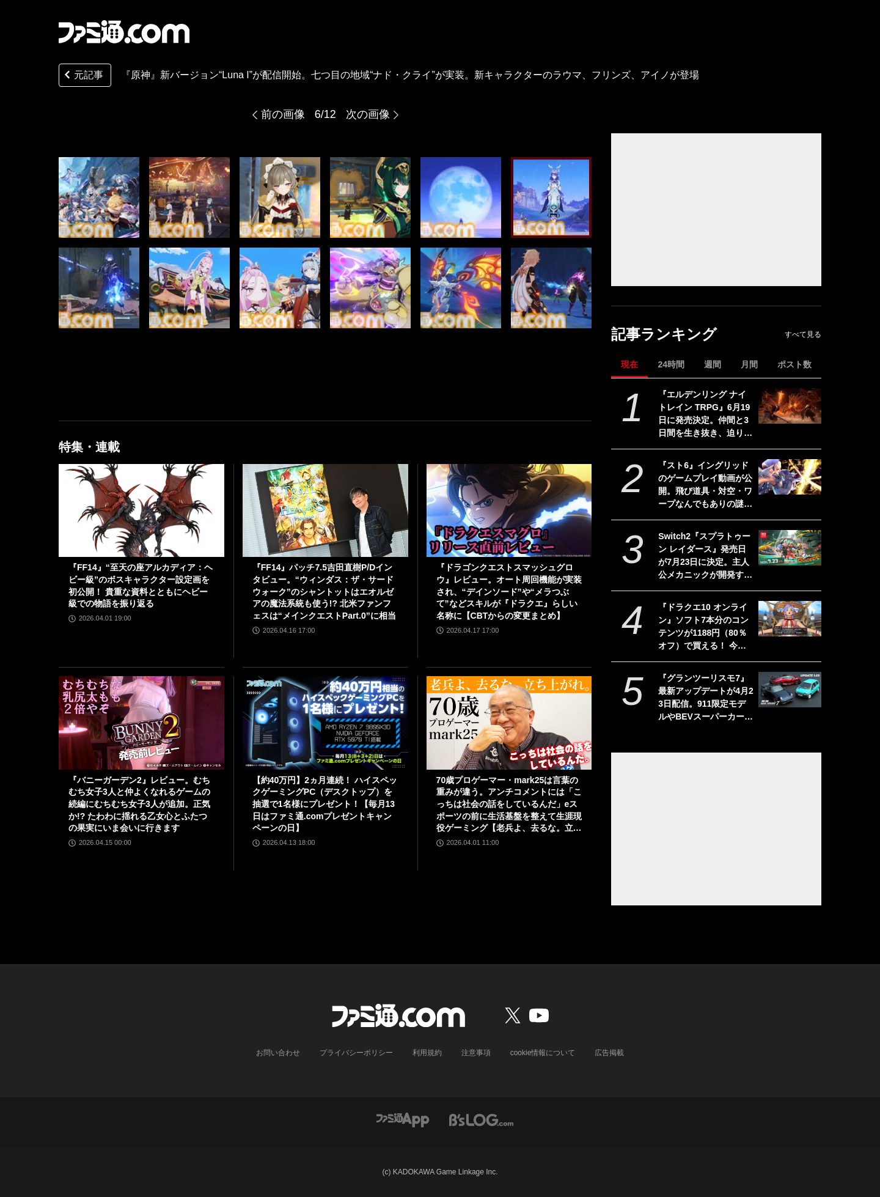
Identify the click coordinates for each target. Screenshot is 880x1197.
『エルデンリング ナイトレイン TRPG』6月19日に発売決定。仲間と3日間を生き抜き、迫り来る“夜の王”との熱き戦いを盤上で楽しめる (705, 414)
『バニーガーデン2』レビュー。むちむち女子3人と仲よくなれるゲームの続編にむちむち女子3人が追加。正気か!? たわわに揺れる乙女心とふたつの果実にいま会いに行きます (139, 804)
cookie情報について (543, 1052)
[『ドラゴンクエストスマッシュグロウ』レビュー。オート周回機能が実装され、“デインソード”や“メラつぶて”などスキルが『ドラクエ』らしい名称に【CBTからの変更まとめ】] (509, 510)
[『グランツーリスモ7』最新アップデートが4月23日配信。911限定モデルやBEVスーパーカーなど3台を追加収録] (789, 689)
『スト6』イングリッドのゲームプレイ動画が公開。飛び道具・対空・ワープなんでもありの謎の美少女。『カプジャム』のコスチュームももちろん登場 (705, 485)
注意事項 (476, 1052)
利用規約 (427, 1052)
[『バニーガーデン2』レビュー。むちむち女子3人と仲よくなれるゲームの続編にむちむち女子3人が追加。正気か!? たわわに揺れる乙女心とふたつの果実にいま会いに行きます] (141, 722)
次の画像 (368, 114)
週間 (712, 364)
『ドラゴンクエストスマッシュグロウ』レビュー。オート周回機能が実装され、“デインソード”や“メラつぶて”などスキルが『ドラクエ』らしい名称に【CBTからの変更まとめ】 (509, 591)
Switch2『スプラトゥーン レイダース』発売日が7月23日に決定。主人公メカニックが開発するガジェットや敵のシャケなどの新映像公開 (705, 556)
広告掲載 (609, 1052)
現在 (629, 364)
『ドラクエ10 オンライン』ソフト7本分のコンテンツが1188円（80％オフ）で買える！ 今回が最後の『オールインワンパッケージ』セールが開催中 (705, 627)
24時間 (671, 364)
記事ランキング (664, 334)
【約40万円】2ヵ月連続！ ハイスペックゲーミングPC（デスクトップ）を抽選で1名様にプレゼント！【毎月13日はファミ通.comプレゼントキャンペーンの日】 (324, 804)
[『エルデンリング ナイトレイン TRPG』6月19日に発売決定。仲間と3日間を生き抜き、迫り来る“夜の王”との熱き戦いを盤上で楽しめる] (789, 406)
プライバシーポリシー (356, 1052)
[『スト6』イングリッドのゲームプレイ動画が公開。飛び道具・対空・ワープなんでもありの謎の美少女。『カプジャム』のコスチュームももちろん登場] (789, 477)
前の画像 (283, 114)
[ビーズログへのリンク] (481, 1119)
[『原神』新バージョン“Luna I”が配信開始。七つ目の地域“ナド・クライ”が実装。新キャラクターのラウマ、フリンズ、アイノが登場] (99, 197)
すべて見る (803, 334)
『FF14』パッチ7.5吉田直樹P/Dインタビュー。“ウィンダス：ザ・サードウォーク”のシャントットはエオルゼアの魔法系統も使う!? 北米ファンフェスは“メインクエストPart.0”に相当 (324, 591)
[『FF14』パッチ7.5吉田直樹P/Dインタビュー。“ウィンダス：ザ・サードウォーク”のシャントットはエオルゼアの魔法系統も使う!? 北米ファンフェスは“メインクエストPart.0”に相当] (325, 510)
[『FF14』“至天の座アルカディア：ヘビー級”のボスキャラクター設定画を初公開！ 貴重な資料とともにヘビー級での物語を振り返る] (141, 510)
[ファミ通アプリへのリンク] (402, 1119)
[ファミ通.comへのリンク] (124, 31)
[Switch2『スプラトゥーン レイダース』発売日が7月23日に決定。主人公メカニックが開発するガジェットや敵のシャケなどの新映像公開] (789, 547)
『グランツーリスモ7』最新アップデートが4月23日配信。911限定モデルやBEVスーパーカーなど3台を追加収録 (706, 698)
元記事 (82, 76)
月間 (749, 364)
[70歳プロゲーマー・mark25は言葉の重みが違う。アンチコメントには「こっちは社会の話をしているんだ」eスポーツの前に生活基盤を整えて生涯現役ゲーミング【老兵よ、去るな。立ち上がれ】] (509, 722)
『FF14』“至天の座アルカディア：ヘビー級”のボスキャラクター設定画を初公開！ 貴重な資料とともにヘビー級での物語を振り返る (140, 585)
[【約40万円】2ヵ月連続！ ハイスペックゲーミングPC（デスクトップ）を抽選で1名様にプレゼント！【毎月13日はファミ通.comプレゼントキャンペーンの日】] (325, 722)
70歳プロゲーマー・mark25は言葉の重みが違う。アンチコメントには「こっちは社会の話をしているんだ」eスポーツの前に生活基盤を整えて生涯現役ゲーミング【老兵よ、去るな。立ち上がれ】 (509, 804)
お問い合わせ (278, 1052)
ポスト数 (794, 364)
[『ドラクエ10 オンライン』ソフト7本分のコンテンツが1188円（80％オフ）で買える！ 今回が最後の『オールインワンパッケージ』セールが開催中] (789, 618)
